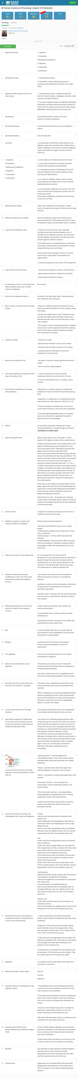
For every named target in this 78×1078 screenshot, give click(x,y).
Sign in (72, 3)
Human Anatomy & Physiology (18, 31)
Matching (33, 15)
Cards (7, 15)
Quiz (20, 15)
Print (59, 15)
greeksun (21, 28)
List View (8, 46)
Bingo (46, 15)
